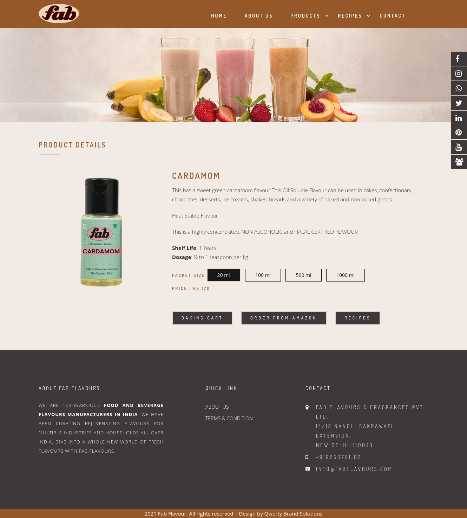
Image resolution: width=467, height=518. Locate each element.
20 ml (223, 275)
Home (219, 16)
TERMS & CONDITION (229, 418)
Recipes (350, 16)
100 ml (263, 275)
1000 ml (345, 275)
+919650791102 (339, 457)
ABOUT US (217, 406)
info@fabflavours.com (354, 469)
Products (305, 16)
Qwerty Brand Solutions (293, 513)
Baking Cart (202, 317)
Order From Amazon (283, 317)
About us (258, 16)
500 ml (303, 275)
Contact (393, 16)
